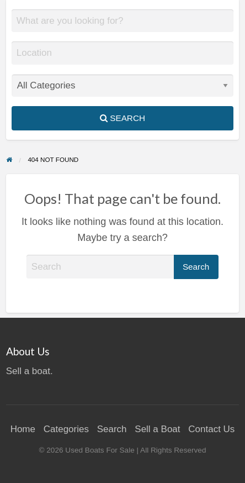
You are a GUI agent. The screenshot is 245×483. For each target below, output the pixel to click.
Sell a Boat (157, 429)
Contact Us (211, 429)
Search (122, 118)
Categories (66, 429)
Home (22, 429)
